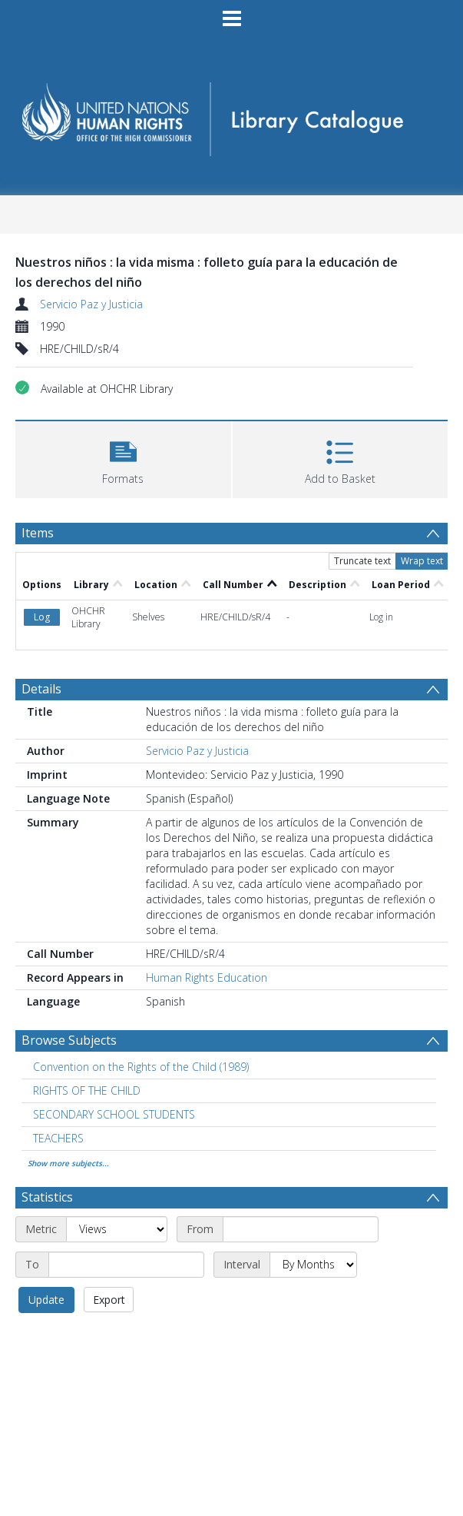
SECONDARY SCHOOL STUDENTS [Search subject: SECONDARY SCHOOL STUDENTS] (114, 1114)
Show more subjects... (68, 1163)
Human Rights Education (206, 977)
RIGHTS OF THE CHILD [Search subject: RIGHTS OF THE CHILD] (87, 1090)
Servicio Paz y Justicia (91, 304)
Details (41, 688)
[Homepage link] (231, 114)
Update (46, 1299)
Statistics (47, 1197)
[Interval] (313, 1265)
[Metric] (116, 1229)
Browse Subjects (69, 1040)
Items (37, 532)
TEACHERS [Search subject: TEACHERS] (58, 1138)
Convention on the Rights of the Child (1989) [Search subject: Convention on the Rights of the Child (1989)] (141, 1066)
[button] (123, 457)
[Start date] (301, 1229)
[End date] (126, 1265)
